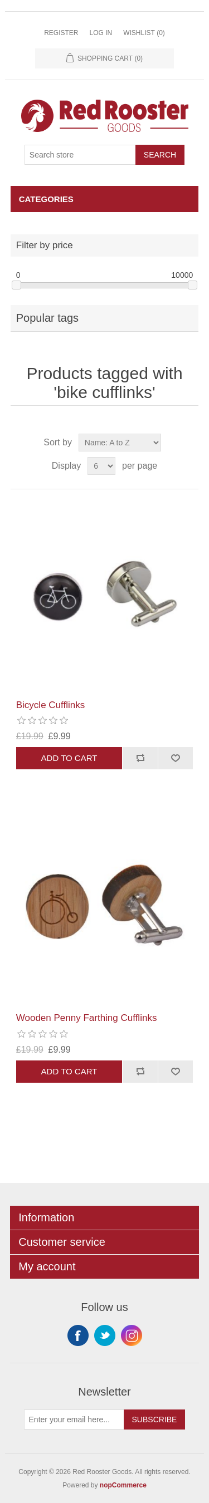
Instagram (131, 1335)
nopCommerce (123, 1485)
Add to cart (69, 758)
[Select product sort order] (120, 442)
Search (160, 154)
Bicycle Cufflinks (50, 705)
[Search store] (80, 155)
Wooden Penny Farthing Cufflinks (86, 1018)
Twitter (104, 1335)
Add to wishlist (175, 758)
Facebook (78, 1335)
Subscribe (154, 1419)
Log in (100, 33)
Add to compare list (140, 758)
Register (61, 33)
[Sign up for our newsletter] (74, 1419)
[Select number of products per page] (101, 466)
